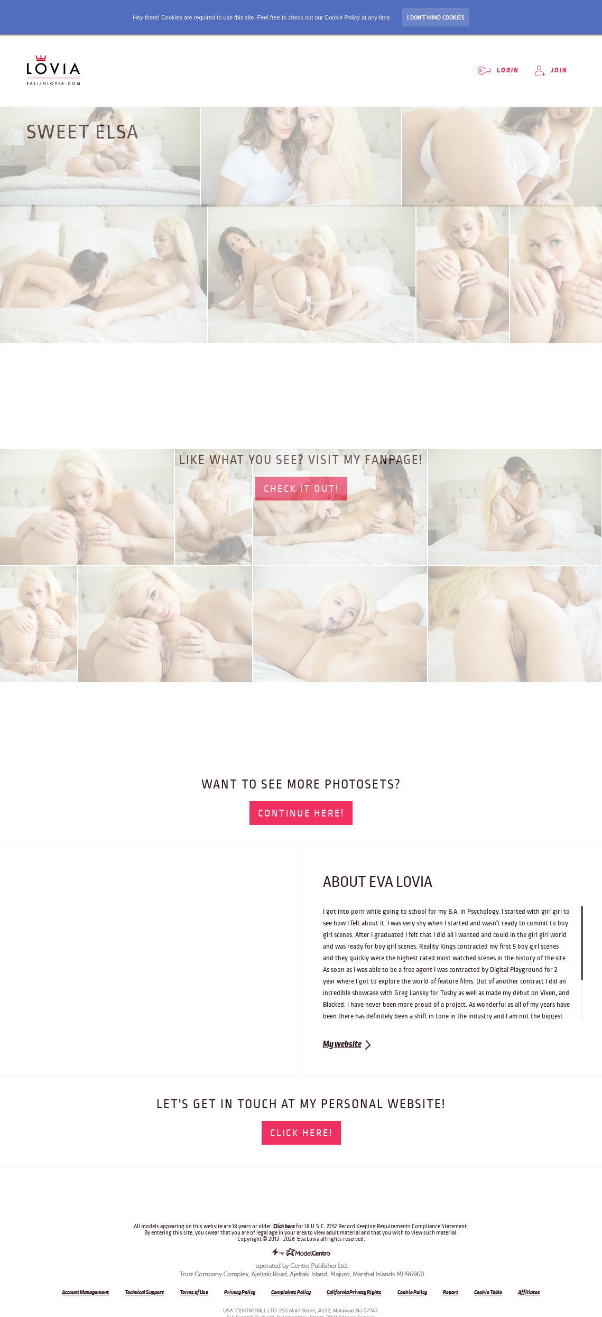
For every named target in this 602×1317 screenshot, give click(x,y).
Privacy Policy (239, 1292)
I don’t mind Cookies (436, 17)
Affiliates (529, 1292)
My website (342, 1044)
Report (450, 1292)
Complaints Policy (291, 1292)
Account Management (85, 1292)
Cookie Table (488, 1292)
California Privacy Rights (354, 1292)
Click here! (301, 1133)
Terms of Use (194, 1292)
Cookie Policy (412, 1292)
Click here (284, 1226)
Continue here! (301, 813)
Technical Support (144, 1292)
